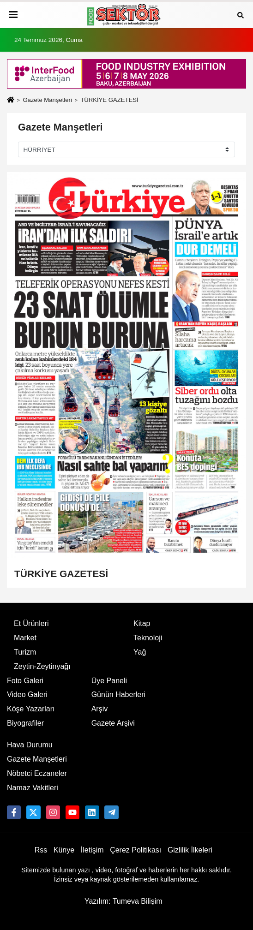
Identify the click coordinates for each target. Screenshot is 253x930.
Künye (64, 850)
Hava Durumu (30, 745)
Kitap (141, 623)
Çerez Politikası (135, 850)
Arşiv (99, 709)
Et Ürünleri (31, 623)
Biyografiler (25, 723)
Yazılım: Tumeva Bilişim (123, 901)
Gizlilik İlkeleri (190, 850)
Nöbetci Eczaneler (37, 773)
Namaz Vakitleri (32, 788)
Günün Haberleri (118, 694)
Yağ (139, 652)
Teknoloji (147, 638)
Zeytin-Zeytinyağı (42, 666)
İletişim (92, 850)
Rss (41, 850)
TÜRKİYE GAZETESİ (61, 573)
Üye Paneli (109, 681)
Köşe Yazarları (30, 709)
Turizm (25, 652)
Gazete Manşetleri (47, 99)
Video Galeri (27, 694)
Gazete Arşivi (113, 723)
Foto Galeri (25, 681)
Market (25, 638)
